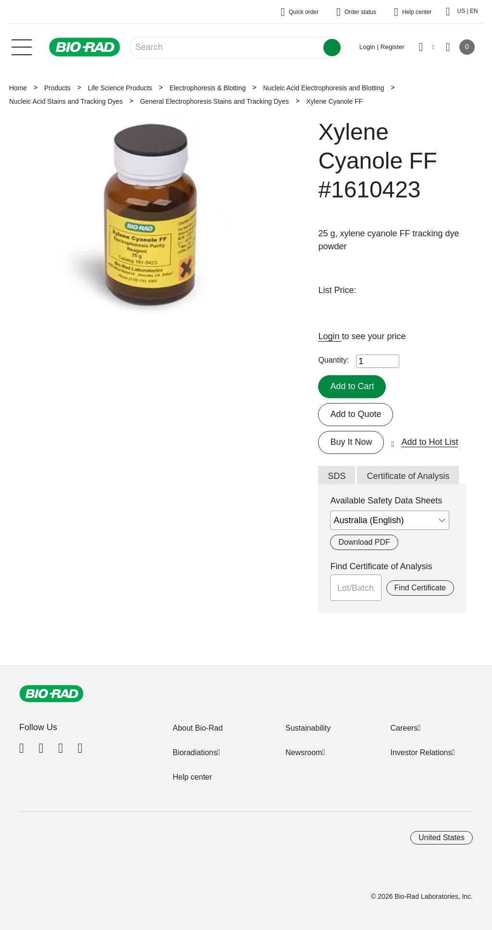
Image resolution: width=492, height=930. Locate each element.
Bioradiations (194, 752)
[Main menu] (22, 46)
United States (441, 837)
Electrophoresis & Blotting (208, 88)
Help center (192, 777)
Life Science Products (120, 88)
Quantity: (333, 360)
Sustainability (308, 728)
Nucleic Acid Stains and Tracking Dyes (66, 101)
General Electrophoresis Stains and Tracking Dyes (214, 101)
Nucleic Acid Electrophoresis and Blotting (323, 88)
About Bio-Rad (197, 728)
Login (330, 336)
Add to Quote (355, 414)
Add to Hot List (429, 442)
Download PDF (364, 542)
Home (18, 88)
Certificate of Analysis (408, 476)
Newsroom (303, 752)
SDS (336, 476)
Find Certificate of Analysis (381, 566)
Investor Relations (421, 752)
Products (57, 88)
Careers (404, 728)
